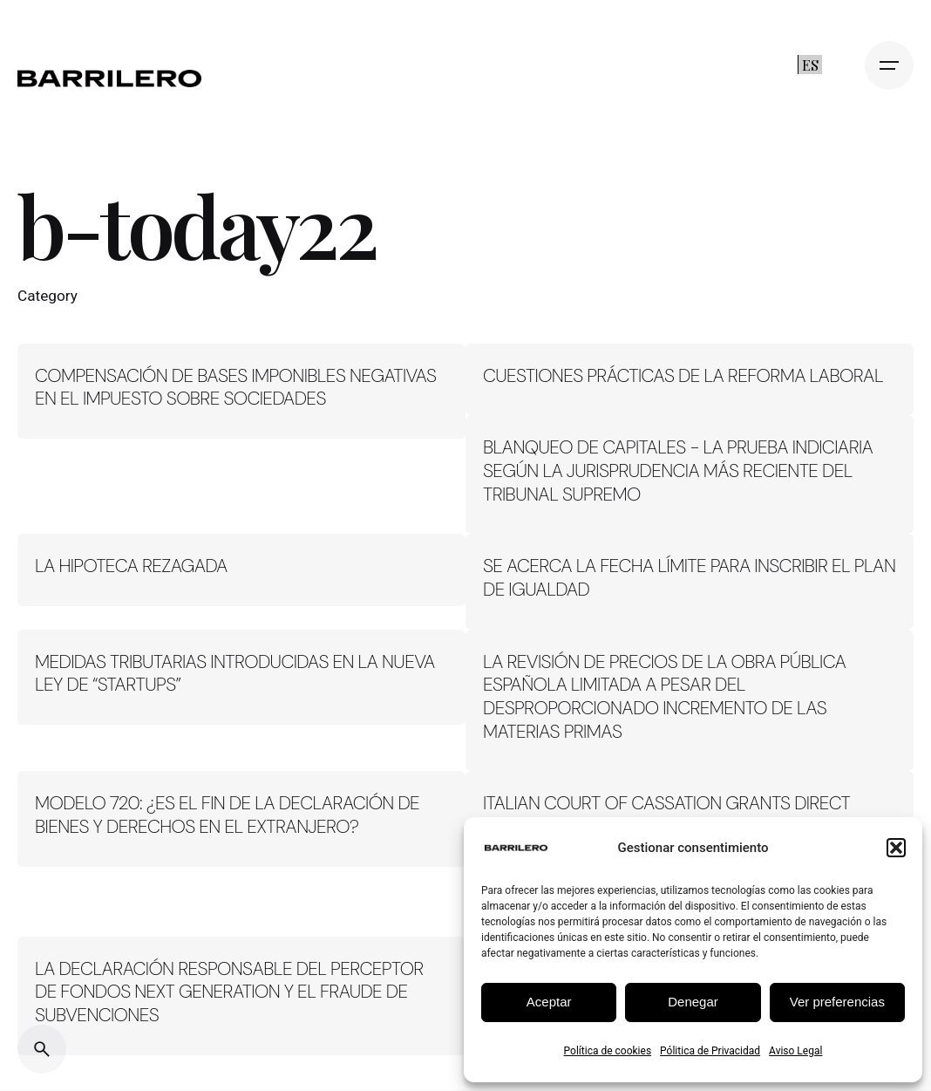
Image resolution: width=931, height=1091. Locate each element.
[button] (896, 847)
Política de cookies (608, 1051)
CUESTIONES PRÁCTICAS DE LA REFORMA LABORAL (683, 376)
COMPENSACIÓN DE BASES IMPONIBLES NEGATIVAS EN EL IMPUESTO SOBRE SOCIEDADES (235, 388)
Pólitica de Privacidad (710, 1051)
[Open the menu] (889, 65)
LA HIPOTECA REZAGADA (131, 566)
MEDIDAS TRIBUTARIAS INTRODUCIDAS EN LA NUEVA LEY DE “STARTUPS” (235, 674)
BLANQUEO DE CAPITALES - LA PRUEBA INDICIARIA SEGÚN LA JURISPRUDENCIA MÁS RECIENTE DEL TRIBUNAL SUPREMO (678, 470)
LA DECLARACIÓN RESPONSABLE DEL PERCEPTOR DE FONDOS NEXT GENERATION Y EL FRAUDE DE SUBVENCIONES (229, 992)
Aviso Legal (795, 1051)
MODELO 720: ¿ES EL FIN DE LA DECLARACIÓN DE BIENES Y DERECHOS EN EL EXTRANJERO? (227, 815)
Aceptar (549, 1001)
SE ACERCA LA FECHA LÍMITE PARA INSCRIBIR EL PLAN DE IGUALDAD (689, 578)
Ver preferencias (837, 1001)
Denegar (693, 1001)
